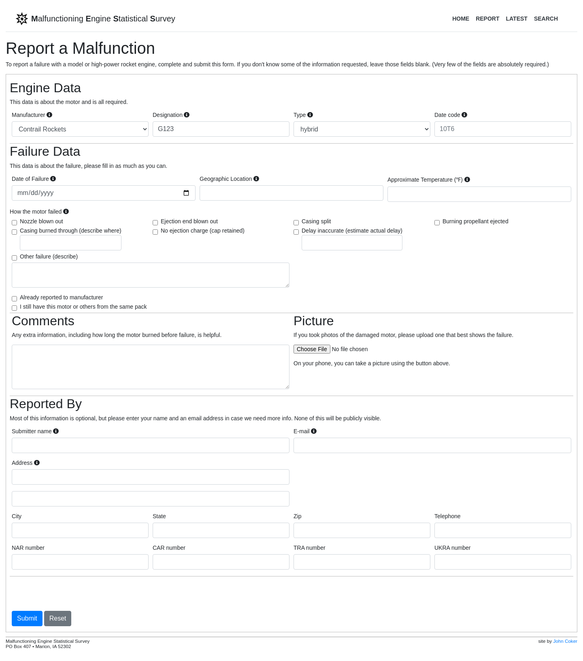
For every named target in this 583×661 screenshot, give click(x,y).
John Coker (565, 641)
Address (26, 463)
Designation (171, 115)
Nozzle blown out (41, 221)
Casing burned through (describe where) (70, 238)
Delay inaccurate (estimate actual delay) (352, 238)
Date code (450, 115)
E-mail (305, 431)
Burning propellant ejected (476, 221)
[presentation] (73, 593)
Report (487, 18)
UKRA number (452, 547)
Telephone (447, 516)
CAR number (169, 547)
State (159, 516)
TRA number (310, 547)
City (16, 516)
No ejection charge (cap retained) (203, 230)
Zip (297, 516)
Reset (57, 618)
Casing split (316, 221)
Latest (516, 18)
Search (546, 18)
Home (460, 18)
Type (303, 115)
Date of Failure (34, 179)
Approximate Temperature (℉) (428, 179)
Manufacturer (32, 115)
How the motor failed (39, 211)
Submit (27, 618)
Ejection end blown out (189, 221)
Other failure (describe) (49, 256)
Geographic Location (229, 179)
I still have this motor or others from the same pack (83, 306)
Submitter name (35, 431)
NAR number (28, 547)
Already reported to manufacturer (61, 297)
